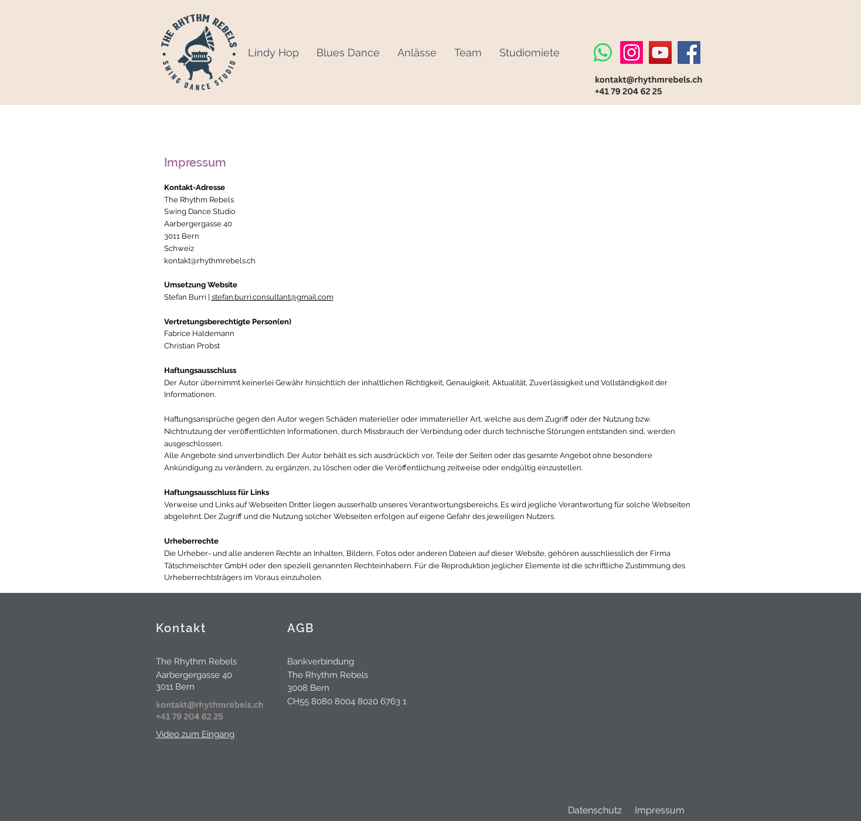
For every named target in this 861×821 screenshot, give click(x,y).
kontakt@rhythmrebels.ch (210, 260)
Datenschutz (595, 810)
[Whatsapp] (602, 52)
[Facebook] (689, 52)
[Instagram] (631, 52)
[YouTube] (660, 52)
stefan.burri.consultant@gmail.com (272, 297)
